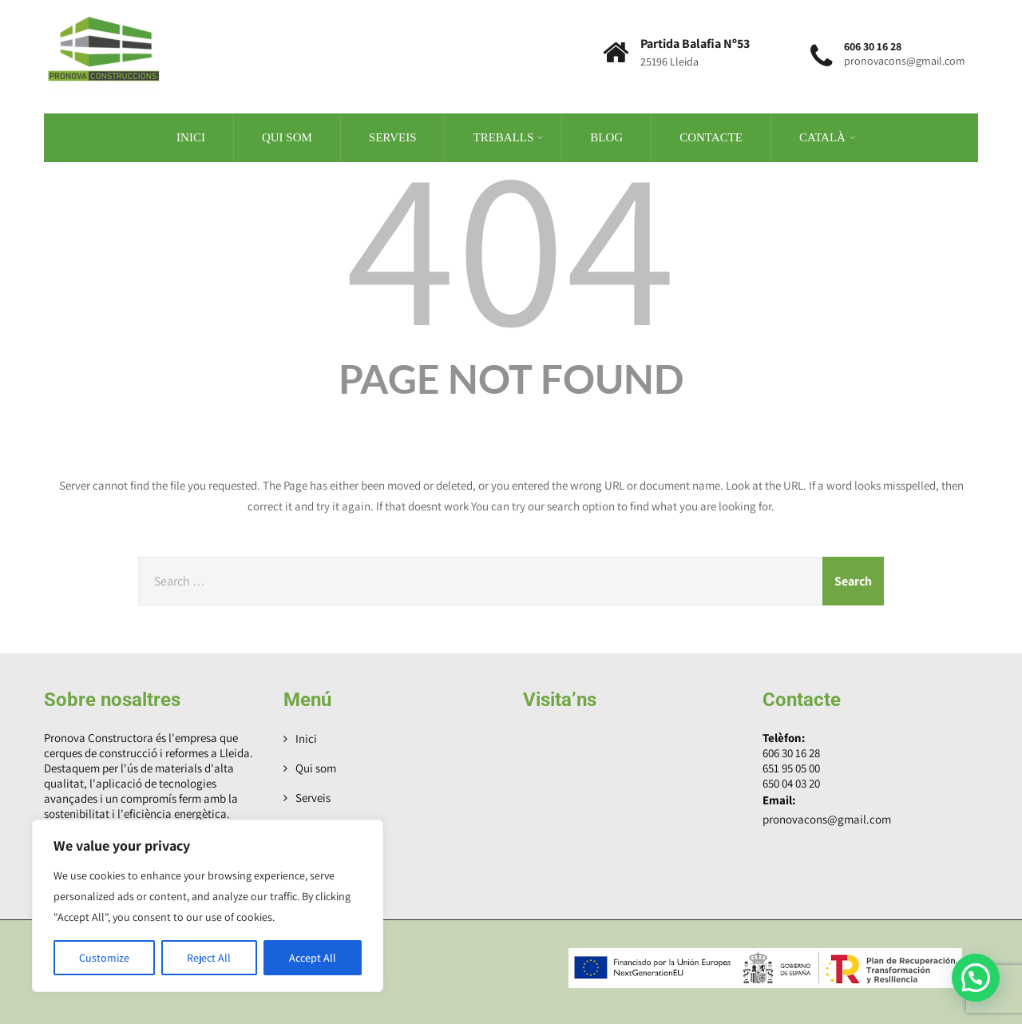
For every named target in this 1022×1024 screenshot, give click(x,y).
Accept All (312, 958)
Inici (190, 136)
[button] (976, 978)
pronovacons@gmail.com (827, 817)
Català (827, 136)
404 (511, 240)
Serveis (393, 136)
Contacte (711, 136)
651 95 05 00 (791, 766)
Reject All (209, 958)
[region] (207, 906)
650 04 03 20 (791, 781)
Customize (104, 958)
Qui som (287, 136)
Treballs (508, 136)
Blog (606, 136)
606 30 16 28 (791, 751)
